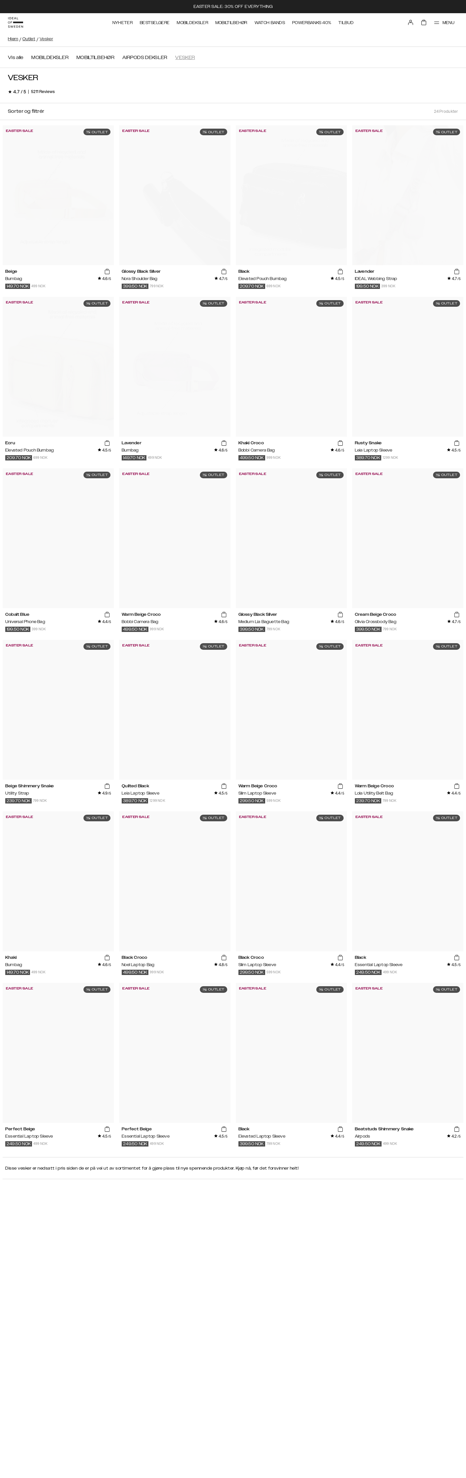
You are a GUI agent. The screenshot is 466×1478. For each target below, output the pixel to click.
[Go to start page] (15, 22)
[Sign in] (410, 22)
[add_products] (107, 272)
